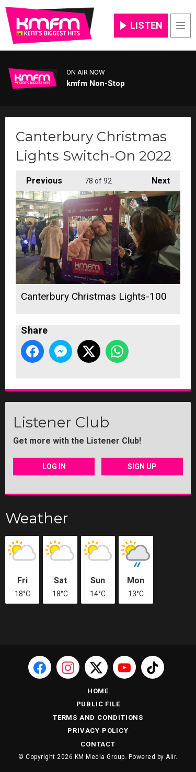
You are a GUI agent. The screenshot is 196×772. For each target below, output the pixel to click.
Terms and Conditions (98, 717)
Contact (98, 744)
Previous (39, 178)
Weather (36, 518)
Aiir (171, 757)
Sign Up (142, 466)
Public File (98, 704)
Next (155, 178)
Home (98, 691)
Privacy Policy (97, 730)
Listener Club (61, 422)
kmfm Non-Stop (95, 83)
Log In (54, 466)
